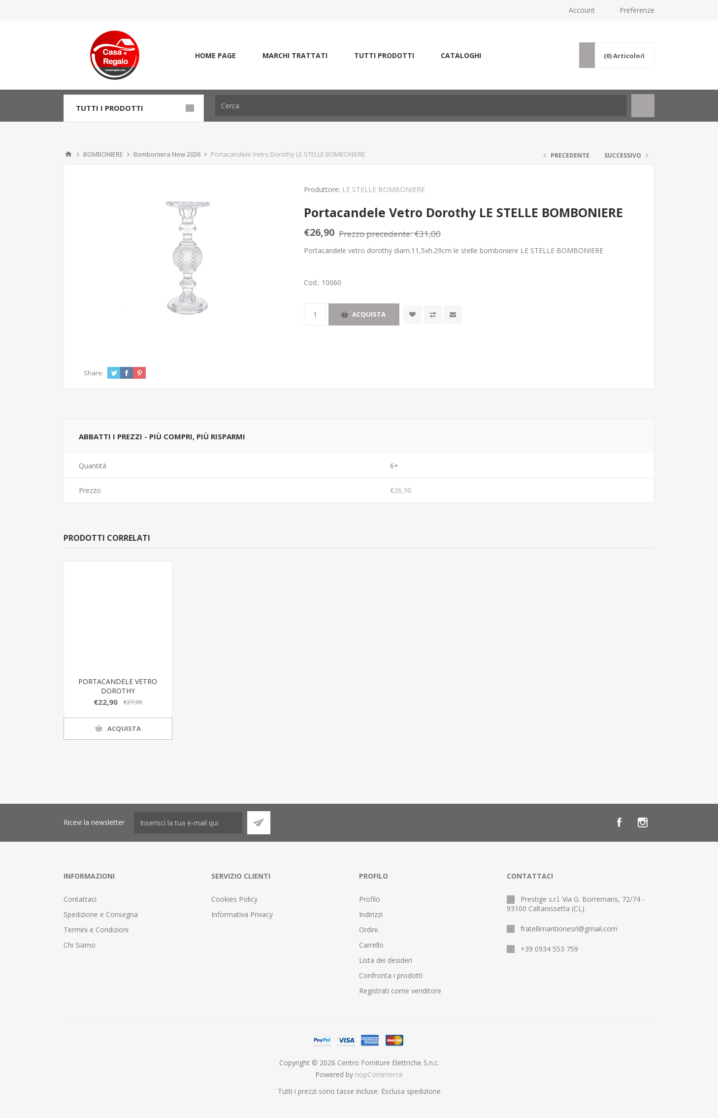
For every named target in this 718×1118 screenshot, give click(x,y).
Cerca (642, 105)
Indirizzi (371, 914)
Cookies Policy (234, 899)
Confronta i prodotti (391, 975)
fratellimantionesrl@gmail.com (569, 928)
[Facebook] (619, 822)
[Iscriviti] (188, 822)
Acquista (369, 314)
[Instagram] (643, 822)
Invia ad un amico (453, 314)
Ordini (368, 929)
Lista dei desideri (385, 960)
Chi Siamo (80, 945)
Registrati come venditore (400, 990)
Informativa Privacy (242, 914)
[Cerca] (420, 105)
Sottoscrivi (258, 822)
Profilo (369, 899)
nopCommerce (379, 1074)
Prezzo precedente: (375, 233)
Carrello (371, 945)
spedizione (424, 1091)
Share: (93, 372)
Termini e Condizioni (96, 929)
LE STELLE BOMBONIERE (383, 189)
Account (582, 10)
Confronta (433, 314)
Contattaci (80, 899)
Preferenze (637, 10)
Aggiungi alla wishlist (412, 314)
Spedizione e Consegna (101, 914)
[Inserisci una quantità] (315, 314)
